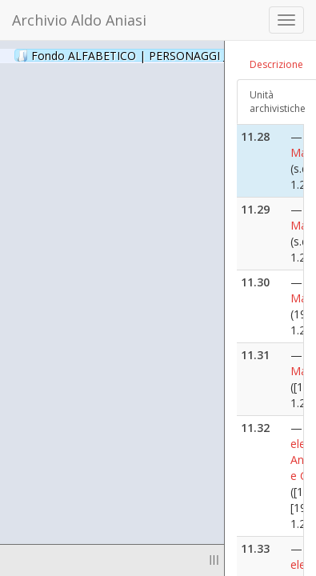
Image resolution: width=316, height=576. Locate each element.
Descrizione (276, 64)
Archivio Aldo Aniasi (79, 20)
